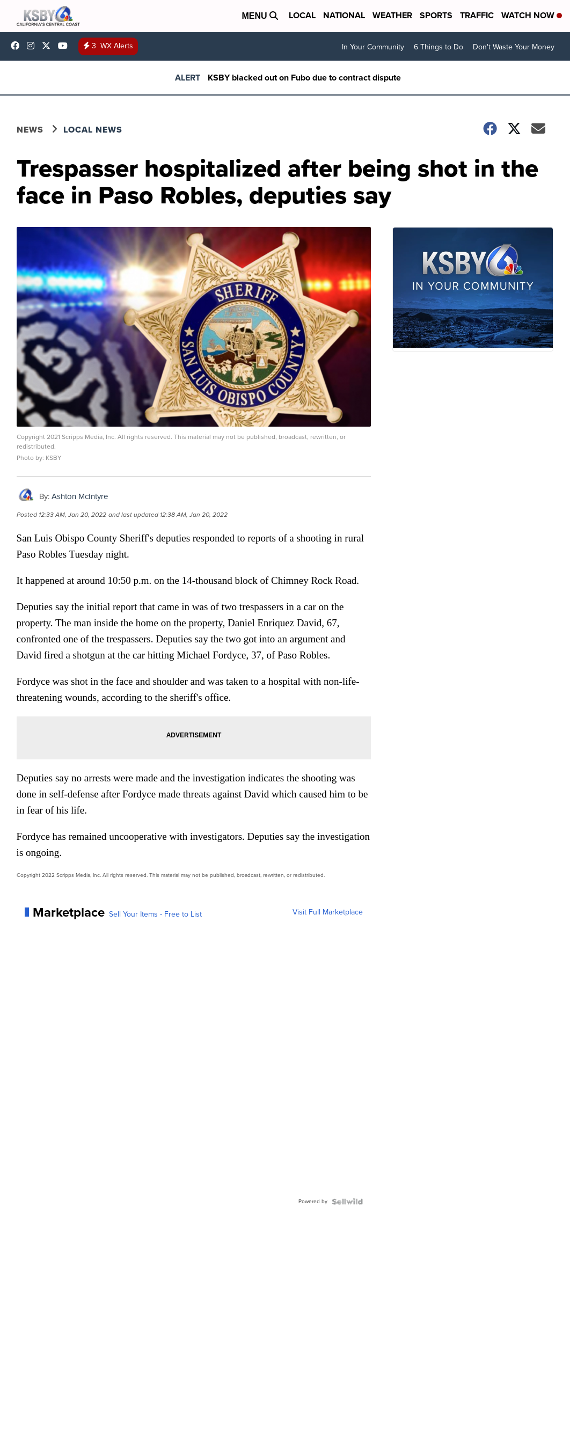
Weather (392, 15)
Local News (92, 129)
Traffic (477, 15)
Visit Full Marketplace (328, 912)
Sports (436, 15)
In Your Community (373, 47)
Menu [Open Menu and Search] (260, 15)
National (344, 15)
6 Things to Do (438, 47)
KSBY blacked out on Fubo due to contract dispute (304, 77)
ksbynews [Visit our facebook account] (18, 45)
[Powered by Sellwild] (347, 1201)
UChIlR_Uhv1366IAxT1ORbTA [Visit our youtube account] (65, 45)
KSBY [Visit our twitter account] (49, 45)
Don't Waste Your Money (513, 47)
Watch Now (531, 15)
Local (302, 15)
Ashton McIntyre (80, 496)
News (30, 129)
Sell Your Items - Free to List (155, 914)
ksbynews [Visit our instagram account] (33, 45)
